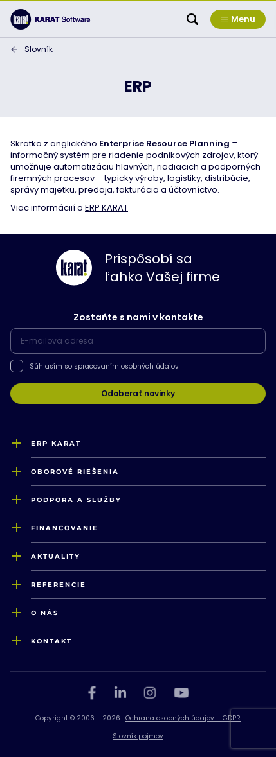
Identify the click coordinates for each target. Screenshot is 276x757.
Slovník (38, 49)
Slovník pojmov (138, 736)
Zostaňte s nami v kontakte (138, 317)
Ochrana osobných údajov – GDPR (183, 718)
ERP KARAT (106, 208)
